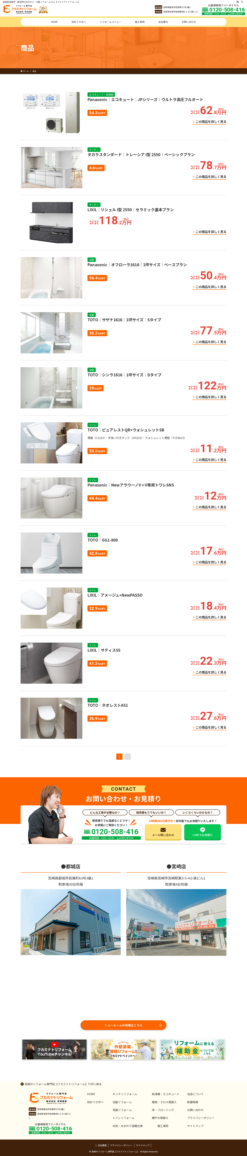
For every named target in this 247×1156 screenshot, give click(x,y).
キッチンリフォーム (125, 1094)
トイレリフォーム (123, 1118)
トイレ (92, 425)
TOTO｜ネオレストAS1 (107, 705)
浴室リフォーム (122, 1102)
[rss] (237, 2)
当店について (195, 1094)
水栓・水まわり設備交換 (128, 1126)
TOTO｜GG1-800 (102, 540)
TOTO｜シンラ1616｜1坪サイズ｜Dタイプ (124, 374)
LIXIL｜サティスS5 (103, 650)
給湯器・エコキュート (165, 1094)
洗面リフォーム (122, 1110)
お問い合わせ (195, 1110)
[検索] (242, 2)
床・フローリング (163, 1110)
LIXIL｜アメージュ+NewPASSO (115, 595)
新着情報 (192, 1102)
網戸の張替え (160, 1118)
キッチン (94, 149)
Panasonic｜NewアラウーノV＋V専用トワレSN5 (130, 485)
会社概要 (102, 1145)
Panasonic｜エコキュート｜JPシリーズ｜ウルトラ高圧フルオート (145, 99)
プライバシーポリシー (201, 1118)
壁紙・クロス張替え (164, 1102)
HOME (91, 1094)
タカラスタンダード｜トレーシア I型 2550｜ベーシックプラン (141, 154)
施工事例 (162, 1126)
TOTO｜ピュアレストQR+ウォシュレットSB (125, 429)
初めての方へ (95, 1102)
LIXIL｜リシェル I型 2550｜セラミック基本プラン (130, 209)
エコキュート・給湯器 (101, 94)
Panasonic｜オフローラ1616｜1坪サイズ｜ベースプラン (137, 264)
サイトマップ (195, 1126)
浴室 (91, 259)
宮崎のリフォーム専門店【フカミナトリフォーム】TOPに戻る (63, 1084)
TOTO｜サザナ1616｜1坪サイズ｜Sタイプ (124, 319)
